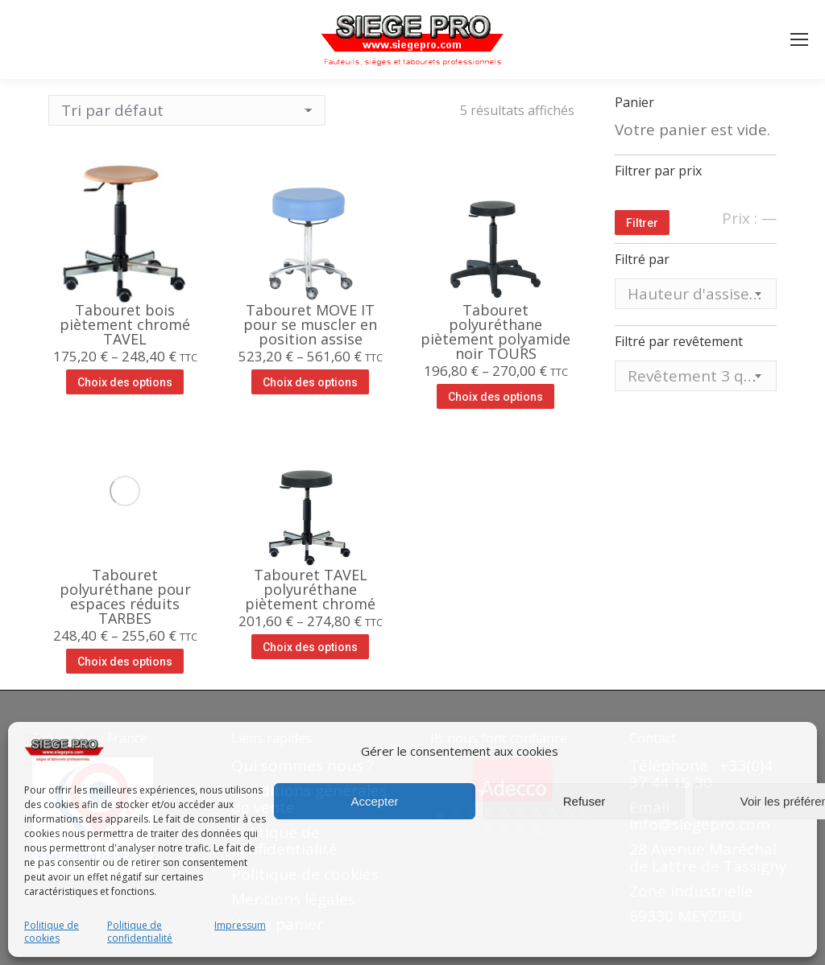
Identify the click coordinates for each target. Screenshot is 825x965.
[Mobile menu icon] (799, 39)
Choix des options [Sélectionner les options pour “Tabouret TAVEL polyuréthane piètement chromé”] (310, 647)
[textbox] (696, 294)
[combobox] (696, 293)
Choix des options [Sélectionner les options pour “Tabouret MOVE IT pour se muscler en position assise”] (310, 382)
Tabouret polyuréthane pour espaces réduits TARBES (125, 596)
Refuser (584, 801)
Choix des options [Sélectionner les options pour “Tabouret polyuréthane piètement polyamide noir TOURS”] (495, 396)
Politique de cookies (51, 932)
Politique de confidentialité (139, 932)
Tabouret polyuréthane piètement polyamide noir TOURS (495, 331)
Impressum (240, 925)
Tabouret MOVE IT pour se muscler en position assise (310, 324)
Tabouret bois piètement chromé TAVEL (125, 324)
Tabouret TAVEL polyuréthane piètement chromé (310, 589)
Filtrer (642, 223)
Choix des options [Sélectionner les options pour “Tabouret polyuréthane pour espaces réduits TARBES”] (124, 661)
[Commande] (186, 110)
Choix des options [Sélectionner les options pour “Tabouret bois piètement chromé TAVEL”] (124, 382)
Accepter (374, 801)
